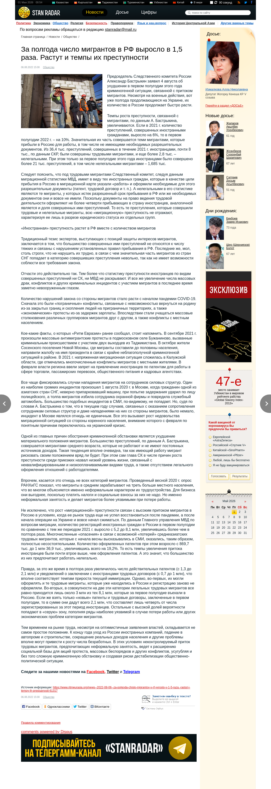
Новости (54, 36)
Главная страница (33, 36)
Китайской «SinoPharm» (229, 450)
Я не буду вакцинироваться (231, 465)
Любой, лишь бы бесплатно (231, 460)
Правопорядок (122, 23)
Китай (180, 2)
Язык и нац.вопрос (151, 23)
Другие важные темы (237, 23)
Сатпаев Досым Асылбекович (235, 181)
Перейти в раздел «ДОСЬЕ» (224, 105)
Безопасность (96, 23)
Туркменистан (135, 2)
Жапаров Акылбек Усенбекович (234, 127)
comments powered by (46, 732)
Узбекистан (160, 2)
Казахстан (62, 2)
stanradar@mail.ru (121, 29)
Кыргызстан (85, 2)
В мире (198, 2)
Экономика (41, 23)
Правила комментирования (41, 722)
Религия (77, 23)
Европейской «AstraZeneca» (222, 438)
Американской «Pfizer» (228, 455)
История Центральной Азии (193, 23)
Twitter (113, 672)
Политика (23, 23)
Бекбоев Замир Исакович (237, 220)
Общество (60, 23)
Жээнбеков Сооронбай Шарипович (234, 154)
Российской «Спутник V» (229, 445)
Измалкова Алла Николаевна (226, 89)
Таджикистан (110, 2)
